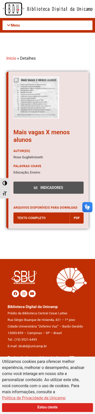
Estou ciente (47, 407)
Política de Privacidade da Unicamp (34, 398)
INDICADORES (48, 188)
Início (11, 58)
